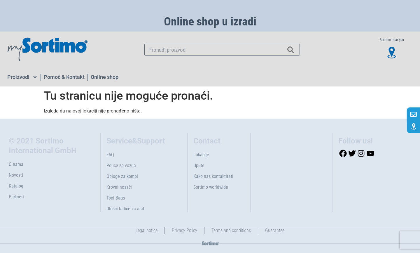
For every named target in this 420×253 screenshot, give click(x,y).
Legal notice (147, 230)
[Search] (291, 49)
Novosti (16, 175)
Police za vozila (121, 165)
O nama (16, 164)
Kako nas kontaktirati (213, 176)
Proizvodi (22, 77)
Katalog (16, 186)
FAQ (110, 154)
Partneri (16, 197)
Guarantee (274, 230)
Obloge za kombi (122, 176)
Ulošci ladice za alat (125, 209)
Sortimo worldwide (210, 187)
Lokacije (201, 154)
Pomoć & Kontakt (64, 77)
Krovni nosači (119, 187)
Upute (198, 165)
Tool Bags (115, 198)
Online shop (104, 77)
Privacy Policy (184, 230)
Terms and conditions (231, 230)
